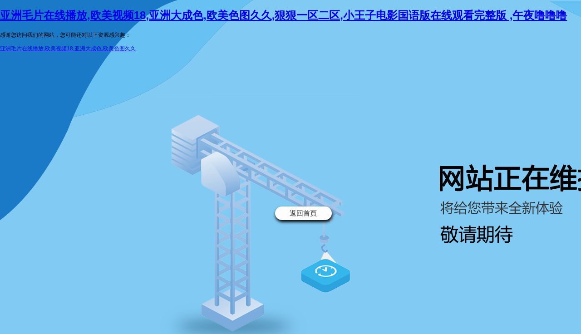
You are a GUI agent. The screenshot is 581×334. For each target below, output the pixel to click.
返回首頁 (303, 213)
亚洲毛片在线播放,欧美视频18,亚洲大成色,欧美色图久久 (68, 48)
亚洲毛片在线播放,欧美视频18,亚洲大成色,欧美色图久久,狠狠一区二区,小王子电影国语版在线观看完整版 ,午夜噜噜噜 (283, 15)
